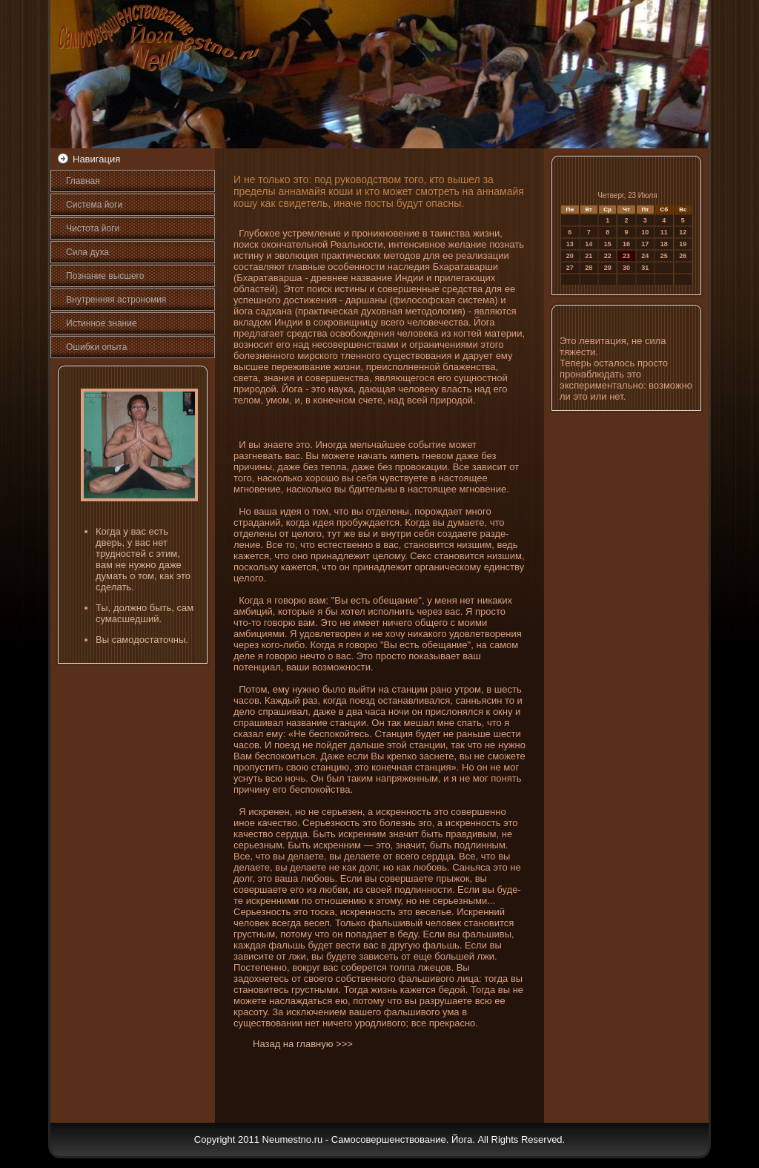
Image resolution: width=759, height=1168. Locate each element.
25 (664, 256)
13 (570, 244)
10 (645, 232)
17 (645, 244)
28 (588, 267)
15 (607, 244)
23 (626, 256)
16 (626, 244)
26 (682, 256)
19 (682, 244)
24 (645, 256)
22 (607, 256)
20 (570, 256)
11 (664, 232)
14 (588, 244)
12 (682, 232)
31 (645, 267)
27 (570, 267)
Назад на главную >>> (303, 1043)
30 (626, 267)
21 (588, 256)
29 (607, 267)
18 (664, 244)
